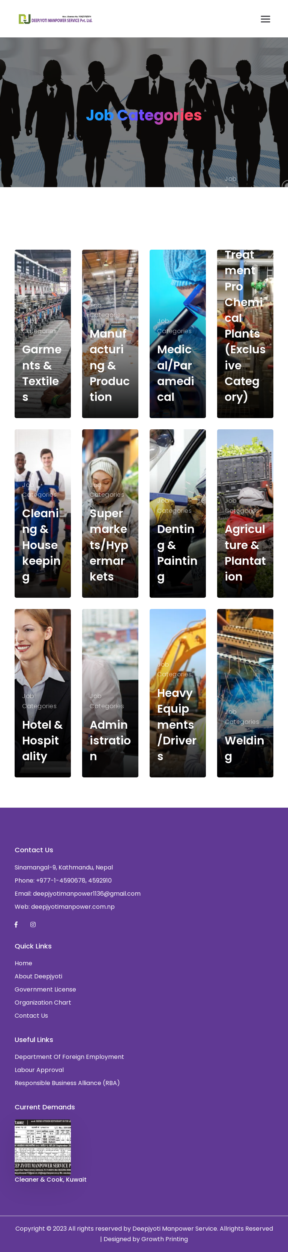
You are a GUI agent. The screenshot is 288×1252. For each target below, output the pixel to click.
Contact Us (31, 1015)
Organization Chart (43, 1002)
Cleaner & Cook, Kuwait (51, 1179)
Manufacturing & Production (110, 365)
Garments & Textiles (42, 373)
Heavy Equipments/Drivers (176, 724)
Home (23, 963)
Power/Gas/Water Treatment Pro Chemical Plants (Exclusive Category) (245, 302)
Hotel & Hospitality (42, 740)
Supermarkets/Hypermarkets (109, 545)
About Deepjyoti (38, 976)
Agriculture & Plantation (245, 553)
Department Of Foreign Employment (69, 1057)
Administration (110, 740)
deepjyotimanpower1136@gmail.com (87, 893)
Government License (45, 989)
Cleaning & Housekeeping (41, 545)
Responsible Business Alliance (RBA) (67, 1083)
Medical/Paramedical (175, 373)
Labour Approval (39, 1070)
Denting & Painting (177, 553)
